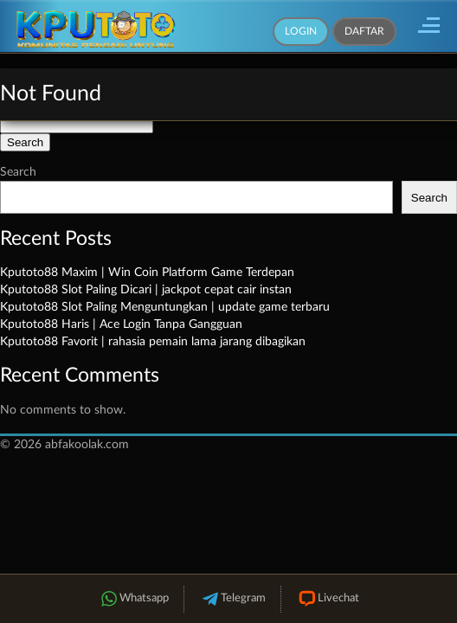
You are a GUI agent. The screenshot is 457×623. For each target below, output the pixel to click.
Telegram (232, 599)
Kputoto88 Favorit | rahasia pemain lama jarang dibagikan (153, 342)
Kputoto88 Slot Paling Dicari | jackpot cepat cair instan (146, 290)
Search (18, 172)
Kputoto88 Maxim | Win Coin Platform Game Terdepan (147, 273)
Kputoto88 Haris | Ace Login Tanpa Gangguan (121, 324)
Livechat (327, 599)
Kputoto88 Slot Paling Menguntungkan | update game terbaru (165, 307)
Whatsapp (133, 599)
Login (301, 31)
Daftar (364, 31)
